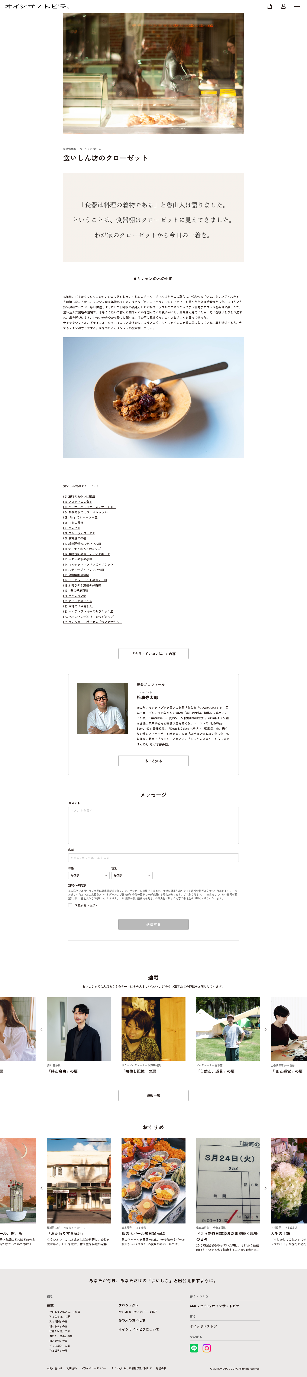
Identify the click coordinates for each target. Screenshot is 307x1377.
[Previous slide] (41, 1029)
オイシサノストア (203, 1326)
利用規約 (72, 1368)
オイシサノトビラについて (138, 1329)
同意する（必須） (83, 905)
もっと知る (153, 760)
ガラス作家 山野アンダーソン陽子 (137, 1311)
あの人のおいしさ (132, 1320)
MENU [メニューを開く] (297, 6)
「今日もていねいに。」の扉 (153, 653)
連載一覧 (153, 1095)
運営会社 (161, 1368)
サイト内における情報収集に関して (131, 1368)
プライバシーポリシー (94, 1368)
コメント (74, 803)
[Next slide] (265, 1029)
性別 (114, 868)
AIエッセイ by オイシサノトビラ (214, 1305)
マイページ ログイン (283, 6)
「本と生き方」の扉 (58, 1316)
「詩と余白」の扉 (57, 1326)
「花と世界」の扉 (57, 1350)
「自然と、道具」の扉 (59, 1336)
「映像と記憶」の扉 (58, 1331)
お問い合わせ (54, 1368)
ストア (269, 6)
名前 (71, 850)
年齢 (71, 868)
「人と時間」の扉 (57, 1321)
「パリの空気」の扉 (58, 1345)
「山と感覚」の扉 (57, 1340)
